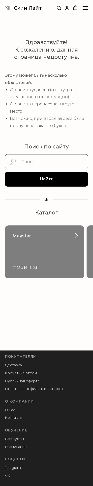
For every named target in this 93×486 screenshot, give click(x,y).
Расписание (16, 446)
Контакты (13, 417)
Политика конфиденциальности (34, 388)
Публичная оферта (22, 381)
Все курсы (14, 438)
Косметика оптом (21, 373)
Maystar (21, 236)
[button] (59, 7)
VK (7, 475)
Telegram (13, 467)
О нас (10, 410)
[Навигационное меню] (85, 8)
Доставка (13, 365)
